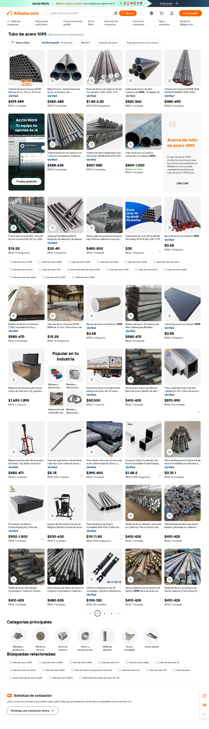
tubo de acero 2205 (53, 277)
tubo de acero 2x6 (49, 269)
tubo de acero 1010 (117, 269)
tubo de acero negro (137, 662)
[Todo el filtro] (20, 43)
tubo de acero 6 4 (108, 662)
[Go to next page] (118, 613)
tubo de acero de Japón (22, 277)
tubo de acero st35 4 (61, 677)
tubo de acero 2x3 (107, 262)
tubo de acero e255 (50, 262)
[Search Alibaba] (80, 13)
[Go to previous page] (90, 613)
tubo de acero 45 (156, 670)
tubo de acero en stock (22, 670)
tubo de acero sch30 (51, 662)
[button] (116, 13)
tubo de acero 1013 (79, 262)
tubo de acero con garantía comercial (91, 670)
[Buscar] (128, 13)
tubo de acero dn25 (53, 670)
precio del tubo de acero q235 (25, 677)
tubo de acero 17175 (20, 262)
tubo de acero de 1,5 (167, 662)
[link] (204, 695)
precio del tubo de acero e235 (83, 269)
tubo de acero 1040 (83, 277)
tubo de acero (181, 670)
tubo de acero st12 (146, 269)
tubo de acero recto (20, 269)
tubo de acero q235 (175, 269)
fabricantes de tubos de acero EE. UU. (99, 677)
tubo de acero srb (129, 670)
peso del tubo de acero (166, 262)
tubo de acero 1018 (136, 262)
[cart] (162, 13)
